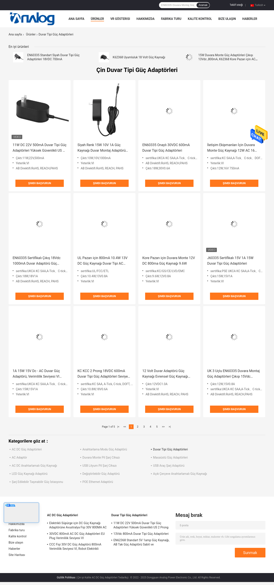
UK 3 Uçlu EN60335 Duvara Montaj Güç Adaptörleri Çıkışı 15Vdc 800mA (233, 374)
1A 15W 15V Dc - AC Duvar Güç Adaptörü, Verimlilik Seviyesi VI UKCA (36, 374)
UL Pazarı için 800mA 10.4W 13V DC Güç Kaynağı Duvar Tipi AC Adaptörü (102, 261)
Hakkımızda (145, 19)
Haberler (249, 19)
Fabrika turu (171, 19)
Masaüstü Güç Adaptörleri (170, 457)
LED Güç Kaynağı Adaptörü (30, 473)
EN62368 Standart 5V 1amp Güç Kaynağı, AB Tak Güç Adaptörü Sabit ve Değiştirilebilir (141, 542)
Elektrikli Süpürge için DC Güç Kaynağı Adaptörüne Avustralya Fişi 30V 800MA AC (78, 525)
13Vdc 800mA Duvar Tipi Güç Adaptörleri (141, 533)
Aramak (203, 5)
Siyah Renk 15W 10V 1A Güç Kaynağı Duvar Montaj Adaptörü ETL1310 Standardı (101, 148)
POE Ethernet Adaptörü (97, 482)
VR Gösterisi (120, 19)
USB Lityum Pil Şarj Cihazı (99, 465)
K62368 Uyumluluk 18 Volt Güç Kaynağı (139, 57)
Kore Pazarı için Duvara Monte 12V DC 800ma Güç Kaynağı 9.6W (168, 260)
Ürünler (97, 19)
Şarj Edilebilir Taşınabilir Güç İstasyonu (37, 482)
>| (170, 426)
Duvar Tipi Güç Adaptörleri (170, 449)
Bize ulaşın (227, 19)
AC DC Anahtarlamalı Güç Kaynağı (34, 465)
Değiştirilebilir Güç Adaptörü (101, 473)
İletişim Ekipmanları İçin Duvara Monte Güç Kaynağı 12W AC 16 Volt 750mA (231, 148)
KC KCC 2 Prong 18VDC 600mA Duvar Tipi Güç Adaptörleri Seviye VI (102, 374)
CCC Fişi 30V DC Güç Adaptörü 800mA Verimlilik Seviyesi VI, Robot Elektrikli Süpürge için (75, 547)
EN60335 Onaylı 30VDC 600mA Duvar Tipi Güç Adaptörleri (166, 147)
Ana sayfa (76, 19)
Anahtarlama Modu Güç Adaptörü (104, 449)
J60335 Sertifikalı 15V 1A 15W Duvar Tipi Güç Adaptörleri (230, 260)
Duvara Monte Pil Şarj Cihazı (101, 457)
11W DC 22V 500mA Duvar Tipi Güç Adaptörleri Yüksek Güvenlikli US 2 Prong (40, 148)
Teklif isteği (236, 4)
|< (118, 426)
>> (163, 426)
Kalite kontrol (200, 19)
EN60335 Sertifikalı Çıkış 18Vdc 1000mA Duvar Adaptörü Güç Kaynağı (37, 261)
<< (125, 426)
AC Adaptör (19, 457)
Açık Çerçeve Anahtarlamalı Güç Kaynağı (180, 473)
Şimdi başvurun (39, 183)
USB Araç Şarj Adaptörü (169, 465)
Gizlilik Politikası (66, 577)
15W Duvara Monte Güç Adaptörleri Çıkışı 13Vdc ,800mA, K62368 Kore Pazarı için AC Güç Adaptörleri (226, 59)
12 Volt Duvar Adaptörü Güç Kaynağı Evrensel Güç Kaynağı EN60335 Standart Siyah (165, 374)
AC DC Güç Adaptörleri (27, 449)
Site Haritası (17, 555)
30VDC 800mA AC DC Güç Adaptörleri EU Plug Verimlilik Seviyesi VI (77, 536)
